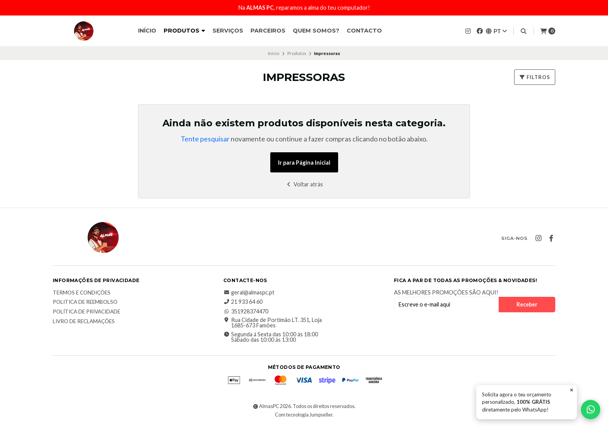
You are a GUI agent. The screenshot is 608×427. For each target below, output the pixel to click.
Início (147, 30)
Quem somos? (316, 30)
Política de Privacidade (86, 312)
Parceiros (267, 30)
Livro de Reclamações (84, 321)
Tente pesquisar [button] (205, 139)
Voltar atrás (304, 184)
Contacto (364, 30)
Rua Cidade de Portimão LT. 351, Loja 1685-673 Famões (272, 323)
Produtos (184, 30)
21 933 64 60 (243, 302)
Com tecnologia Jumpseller (303, 415)
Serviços (227, 30)
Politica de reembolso (85, 302)
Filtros (534, 77)
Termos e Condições (82, 293)
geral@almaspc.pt (249, 292)
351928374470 (245, 311)
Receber (526, 304)
